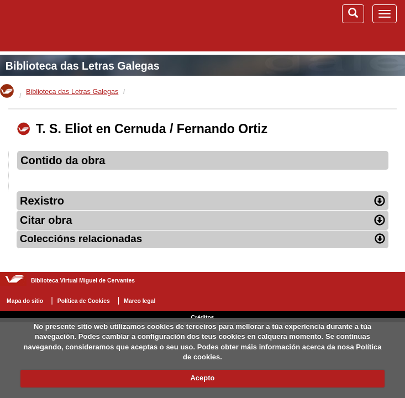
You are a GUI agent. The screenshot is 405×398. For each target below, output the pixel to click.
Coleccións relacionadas (203, 238)
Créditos (202, 318)
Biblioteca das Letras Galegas (83, 66)
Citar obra (202, 220)
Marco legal (139, 301)
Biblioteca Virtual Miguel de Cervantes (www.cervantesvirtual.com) (66, 25)
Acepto (202, 378)
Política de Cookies (83, 301)
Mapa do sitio (25, 301)
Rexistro (202, 201)
